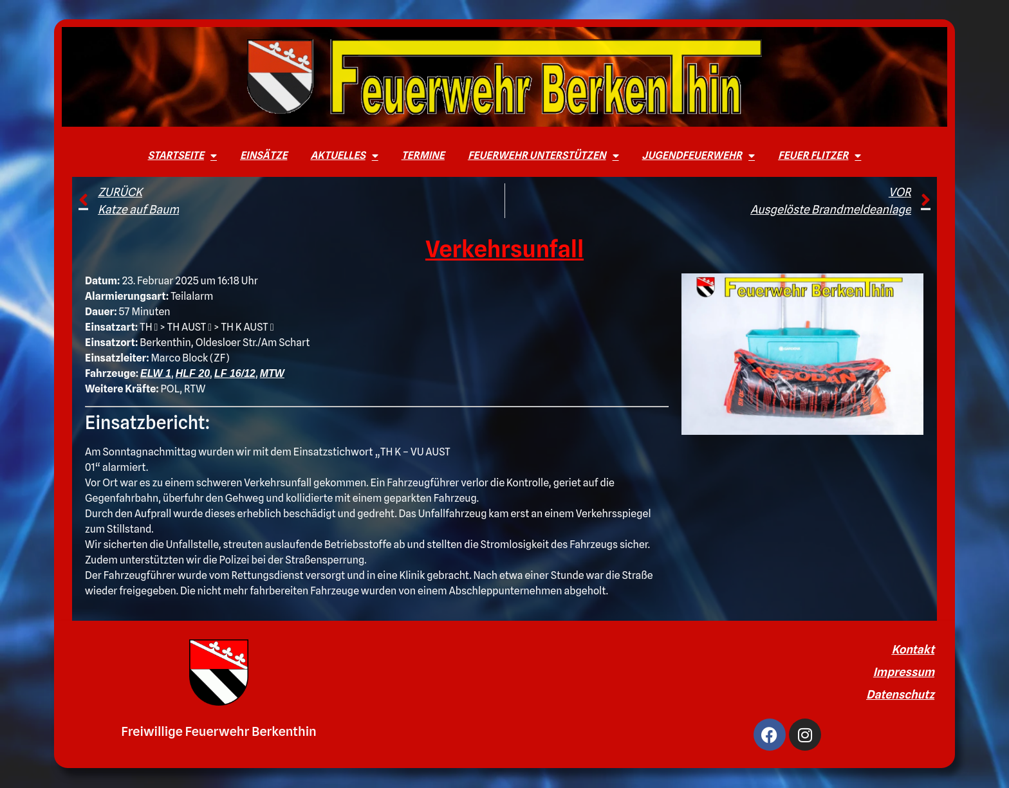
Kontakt (912, 649)
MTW (272, 373)
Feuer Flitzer (819, 155)
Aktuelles (344, 155)
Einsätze (263, 155)
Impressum (903, 672)
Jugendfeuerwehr (698, 155)
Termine (423, 155)
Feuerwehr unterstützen (543, 155)
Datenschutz (900, 694)
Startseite (182, 155)
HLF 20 (193, 373)
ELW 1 (155, 373)
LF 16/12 (234, 373)
